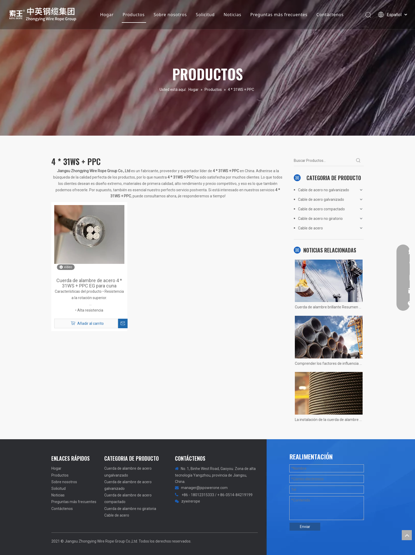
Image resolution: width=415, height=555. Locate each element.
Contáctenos (330, 14)
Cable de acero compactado (321, 209)
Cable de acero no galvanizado (323, 190)
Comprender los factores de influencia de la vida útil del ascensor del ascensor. (329, 363)
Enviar (305, 527)
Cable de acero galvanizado (321, 199)
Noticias (232, 14)
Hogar (107, 14)
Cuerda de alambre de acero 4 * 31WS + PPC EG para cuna (89, 283)
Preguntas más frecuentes (279, 14)
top (407, 535)
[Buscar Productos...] (323, 160)
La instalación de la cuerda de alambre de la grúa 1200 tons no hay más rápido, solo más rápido (329, 420)
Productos (134, 14)
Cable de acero (310, 228)
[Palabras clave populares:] (358, 160)
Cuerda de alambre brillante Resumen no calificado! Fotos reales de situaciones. (329, 307)
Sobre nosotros (170, 14)
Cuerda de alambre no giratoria (130, 509)
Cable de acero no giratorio (320, 218)
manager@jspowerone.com (204, 488)
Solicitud (205, 14)
